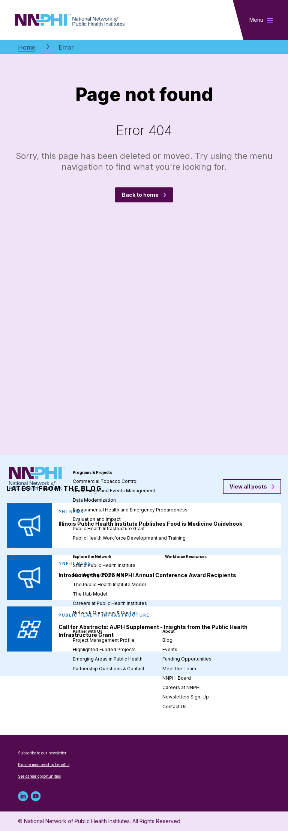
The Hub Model (90, 594)
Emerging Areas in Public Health (107, 659)
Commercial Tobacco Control (105, 481)
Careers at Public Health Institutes (110, 603)
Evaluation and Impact (97, 519)
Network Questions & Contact (105, 612)
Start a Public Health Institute (104, 565)
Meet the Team (179, 668)
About (168, 631)
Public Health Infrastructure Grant (109, 528)
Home (26, 47)
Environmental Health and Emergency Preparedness (130, 510)
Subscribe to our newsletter (42, 753)
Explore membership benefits (43, 764)
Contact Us (174, 706)
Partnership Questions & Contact (108, 668)
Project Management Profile (104, 640)
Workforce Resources (186, 556)
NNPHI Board (176, 678)
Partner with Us (87, 631)
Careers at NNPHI (181, 687)
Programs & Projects (92, 472)
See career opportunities (39, 776)
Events (169, 649)
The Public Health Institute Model (109, 584)
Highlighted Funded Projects (104, 649)
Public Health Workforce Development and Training (129, 538)
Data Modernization (94, 500)
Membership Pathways (98, 575)
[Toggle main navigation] (261, 20)
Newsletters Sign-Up (185, 697)
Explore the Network (92, 556)
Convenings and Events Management (114, 490)
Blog (167, 640)
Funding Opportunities (187, 659)
